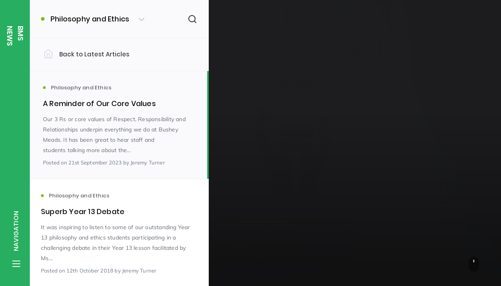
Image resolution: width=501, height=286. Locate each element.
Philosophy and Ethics (276, 140)
